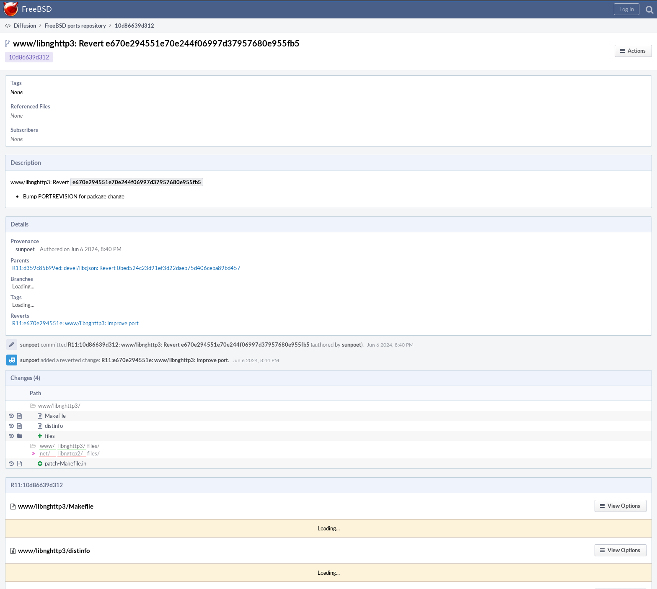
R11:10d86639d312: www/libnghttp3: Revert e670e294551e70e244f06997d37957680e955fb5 (189, 344)
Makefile (55, 415)
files (50, 436)
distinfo (54, 426)
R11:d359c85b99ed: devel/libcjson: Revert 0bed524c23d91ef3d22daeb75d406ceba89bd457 (126, 268)
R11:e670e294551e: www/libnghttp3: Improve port (75, 323)
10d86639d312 (29, 57)
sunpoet (25, 249)
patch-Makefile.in (65, 463)
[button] (626, 9)
